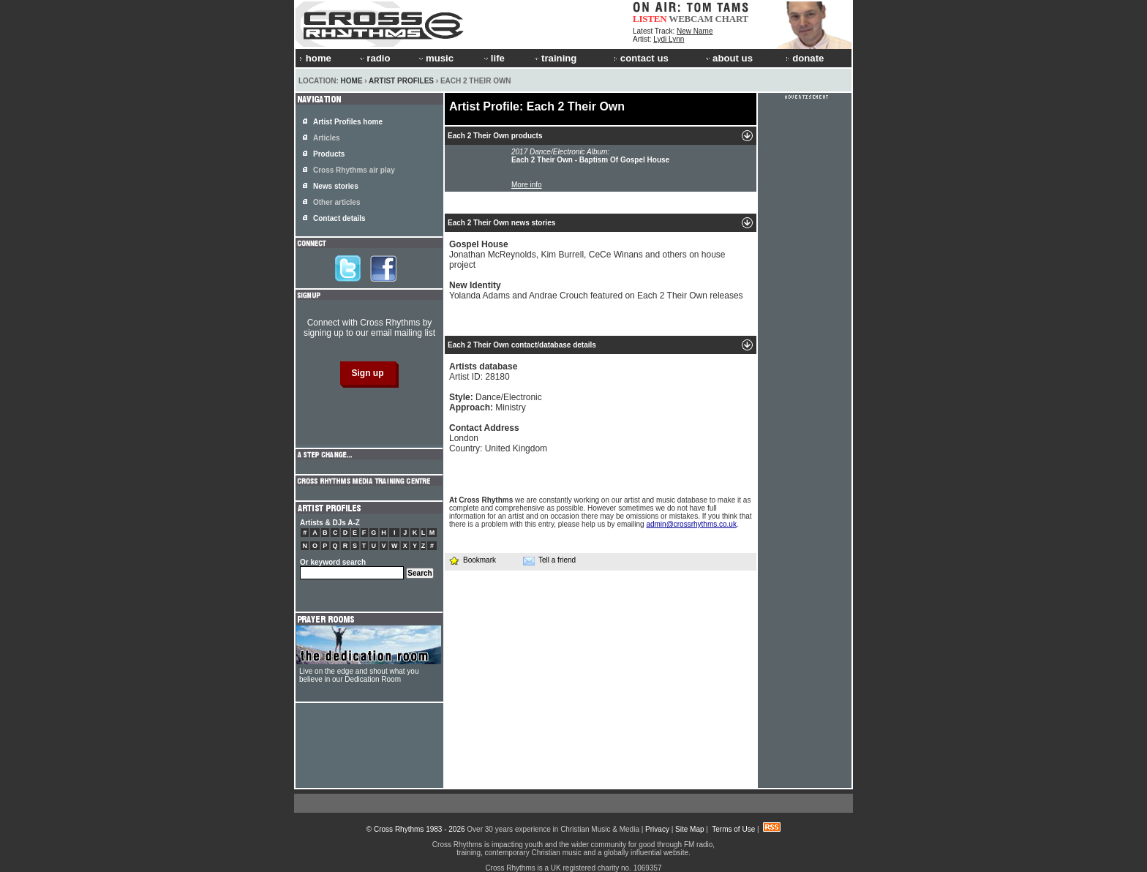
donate (805, 58)
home (315, 58)
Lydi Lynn (668, 39)
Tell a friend (549, 560)
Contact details (339, 218)
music (435, 58)
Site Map (689, 829)
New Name (694, 31)
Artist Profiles (401, 81)
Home (352, 81)
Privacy (657, 829)
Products (329, 154)
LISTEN (650, 18)
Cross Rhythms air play (354, 170)
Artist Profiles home (348, 122)
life (493, 58)
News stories (335, 186)
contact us (641, 58)
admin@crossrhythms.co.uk (691, 524)
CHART (732, 18)
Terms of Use (733, 829)
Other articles (336, 202)
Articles (326, 138)
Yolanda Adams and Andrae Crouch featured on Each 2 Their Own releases (596, 290)
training (554, 58)
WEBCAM (690, 18)
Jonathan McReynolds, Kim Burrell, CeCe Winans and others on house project (587, 254)
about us (728, 58)
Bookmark (472, 560)
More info (526, 185)
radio (374, 58)
